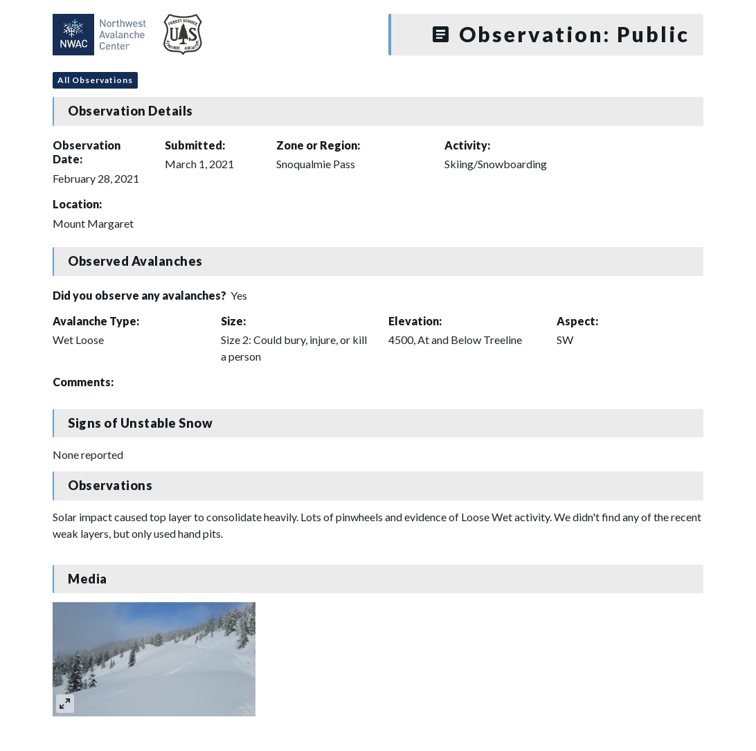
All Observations (95, 80)
